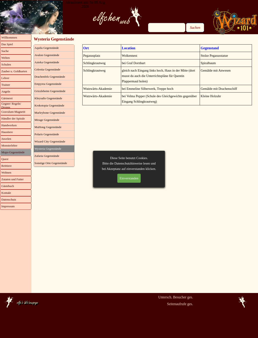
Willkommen (9, 37)
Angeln (5, 91)
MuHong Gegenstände (48, 127)
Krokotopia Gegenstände (49, 105)
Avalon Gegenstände (47, 55)
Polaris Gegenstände (47, 134)
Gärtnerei (7, 98)
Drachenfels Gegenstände (50, 76)
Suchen (195, 27)
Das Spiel (7, 44)
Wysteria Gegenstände (48, 148)
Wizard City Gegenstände (50, 141)
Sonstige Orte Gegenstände (51, 163)
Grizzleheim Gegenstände (50, 91)
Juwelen (6, 138)
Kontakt (6, 192)
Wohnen (6, 172)
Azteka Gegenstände (47, 62)
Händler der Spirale (13, 118)
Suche (5, 51)
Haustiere (7, 132)
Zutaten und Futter (12, 179)
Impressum (8, 206)
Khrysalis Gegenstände (48, 98)
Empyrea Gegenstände (48, 84)
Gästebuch (7, 186)
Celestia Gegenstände (47, 69)
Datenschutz (8, 199)
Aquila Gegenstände (47, 48)
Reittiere (6, 165)
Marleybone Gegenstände (50, 112)
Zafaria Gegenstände (47, 156)
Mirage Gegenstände (47, 120)
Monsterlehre (9, 145)
